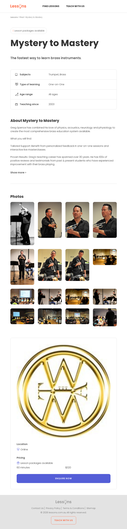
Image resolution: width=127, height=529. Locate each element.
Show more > (18, 172)
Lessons (14, 17)
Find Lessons (50, 6)
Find (22, 17)
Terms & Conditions (73, 508)
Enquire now (63, 478)
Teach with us (75, 6)
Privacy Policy (53, 508)
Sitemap (91, 508)
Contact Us (37, 508)
